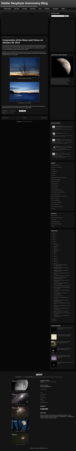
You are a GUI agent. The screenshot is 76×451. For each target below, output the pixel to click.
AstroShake (53, 173)
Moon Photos (43, 397)
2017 (54, 237)
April (55, 258)
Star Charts (33, 8)
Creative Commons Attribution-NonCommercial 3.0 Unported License (48, 376)
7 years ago (63, 136)
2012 (54, 320)
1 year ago (56, 130)
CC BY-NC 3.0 (52, 381)
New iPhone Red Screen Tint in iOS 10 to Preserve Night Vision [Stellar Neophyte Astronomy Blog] (62, 143)
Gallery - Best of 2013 (20, 431)
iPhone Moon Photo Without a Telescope (60, 79)
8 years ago (60, 150)
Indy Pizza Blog (54, 187)
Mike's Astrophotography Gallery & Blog (59, 196)
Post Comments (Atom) (27, 121)
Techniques (55, 8)
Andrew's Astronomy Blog (56, 167)
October (55, 247)
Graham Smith (58, 133)
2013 (54, 319)
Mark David (57, 139)
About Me (42, 400)
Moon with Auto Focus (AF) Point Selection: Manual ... (59, 278)
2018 (54, 236)
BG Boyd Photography (55, 179)
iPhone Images (7, 8)
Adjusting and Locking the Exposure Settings (61, 78)
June (55, 254)
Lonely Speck (54, 219)
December (56, 244)
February (55, 261)
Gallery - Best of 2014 (20, 417)
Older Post (44, 117)
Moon (40, 8)
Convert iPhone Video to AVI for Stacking (60, 82)
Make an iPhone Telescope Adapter (59, 81)
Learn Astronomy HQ (55, 194)
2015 (54, 241)
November (56, 246)
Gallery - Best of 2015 (20, 404)
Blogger (46, 448)
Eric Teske (23, 376)
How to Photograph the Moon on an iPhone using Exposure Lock (64, 349)
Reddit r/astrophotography (56, 223)
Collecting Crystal (54, 183)
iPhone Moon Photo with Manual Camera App (61, 80)
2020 (54, 234)
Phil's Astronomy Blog (55, 200)
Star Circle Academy (55, 204)
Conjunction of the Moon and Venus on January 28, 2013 (61, 268)
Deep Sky (24, 8)
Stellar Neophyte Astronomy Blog (24, 3)
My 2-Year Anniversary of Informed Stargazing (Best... (60, 265)
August (55, 251)
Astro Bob (53, 169)
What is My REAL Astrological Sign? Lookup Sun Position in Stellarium (64, 335)
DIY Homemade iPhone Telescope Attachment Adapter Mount (64, 342)
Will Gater (53, 208)
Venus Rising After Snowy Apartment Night (61, 285)
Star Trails (16, 8)
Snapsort (53, 225)
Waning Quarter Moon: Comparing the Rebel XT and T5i (60, 271)
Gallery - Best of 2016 (20, 391)
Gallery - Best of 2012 (20, 444)
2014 (54, 243)
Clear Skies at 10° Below (58, 295)
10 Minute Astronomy (55, 165)
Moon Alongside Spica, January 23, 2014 (61, 275)
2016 (54, 239)
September (56, 249)
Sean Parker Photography (56, 202)
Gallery (63, 8)
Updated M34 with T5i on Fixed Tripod (60, 311)
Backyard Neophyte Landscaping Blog (58, 177)
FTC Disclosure (43, 389)
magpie (56, 153)
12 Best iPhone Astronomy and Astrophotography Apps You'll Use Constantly (63, 356)
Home (41, 392)
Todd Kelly (57, 146)
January (55, 263)
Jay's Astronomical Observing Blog (58, 192)
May (55, 256)
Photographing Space (55, 221)
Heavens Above (54, 215)
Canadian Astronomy (55, 181)
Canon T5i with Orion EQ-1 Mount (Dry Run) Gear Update (61, 283)
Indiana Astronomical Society (57, 217)
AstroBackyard (54, 171)
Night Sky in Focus (55, 198)
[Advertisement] (15, 35)
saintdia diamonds (59, 126)
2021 (54, 232)
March (55, 259)
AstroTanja (53, 175)
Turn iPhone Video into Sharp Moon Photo (60, 83)
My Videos (47, 8)
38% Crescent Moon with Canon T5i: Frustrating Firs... (60, 293)
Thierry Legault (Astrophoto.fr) (57, 206)
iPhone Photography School (56, 190)
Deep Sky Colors (54, 185)
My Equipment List (44, 402)
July (55, 253)
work (18, 376)
